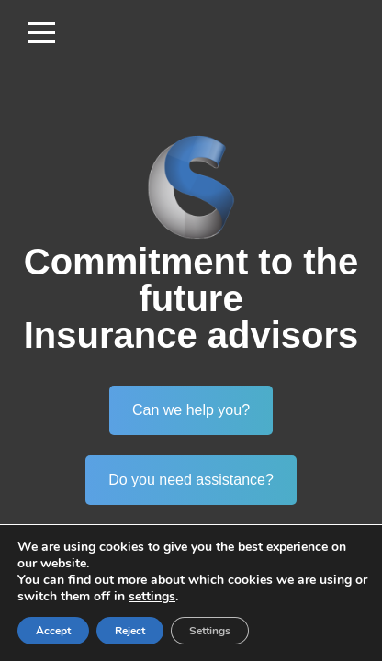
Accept (53, 630)
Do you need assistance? (191, 479)
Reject (130, 630)
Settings (209, 630)
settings (152, 596)
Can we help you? (191, 410)
